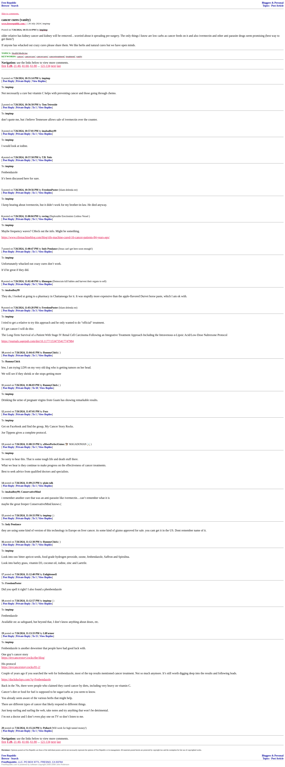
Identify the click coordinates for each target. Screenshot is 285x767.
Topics (266, 5)
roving (45, 216)
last (59, 65)
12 (2, 411)
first (3, 65)
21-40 (17, 65)
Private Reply (23, 81)
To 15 (35, 636)
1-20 (9, 65)
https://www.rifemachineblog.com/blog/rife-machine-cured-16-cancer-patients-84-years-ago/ (55, 237)
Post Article (277, 5)
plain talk (48, 483)
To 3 (34, 310)
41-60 (25, 65)
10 (2, 352)
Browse (5, 5)
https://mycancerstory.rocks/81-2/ (20, 667)
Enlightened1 (50, 574)
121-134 (45, 65)
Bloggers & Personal (273, 2)
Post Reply (8, 81)
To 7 (34, 544)
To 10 (35, 388)
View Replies (39, 81)
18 (2, 600)
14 (2, 483)
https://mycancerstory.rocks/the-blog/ (23, 657)
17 (2, 574)
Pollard (47, 728)
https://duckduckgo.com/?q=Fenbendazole (26, 679)
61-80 (33, 65)
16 (2, 541)
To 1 (34, 107)
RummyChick (50, 352)
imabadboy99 (49, 131)
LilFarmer (48, 633)
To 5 (34, 603)
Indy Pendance (50, 248)
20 (2, 728)
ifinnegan (47, 281)
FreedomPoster (50, 190)
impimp (46, 78)
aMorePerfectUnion (53, 444)
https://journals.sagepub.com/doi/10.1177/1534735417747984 (37, 341)
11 (2, 385)
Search (14, 5)
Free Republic (8, 2)
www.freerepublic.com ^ (14, 23)
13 (2, 444)
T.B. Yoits (47, 157)
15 (2, 515)
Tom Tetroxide (49, 104)
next (53, 65)
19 (2, 633)
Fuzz (45, 411)
